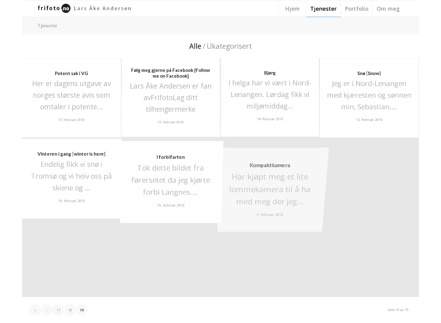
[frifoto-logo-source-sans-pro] (85, 8)
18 (70, 310)
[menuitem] (292, 8)
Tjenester (47, 25)
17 (58, 310)
